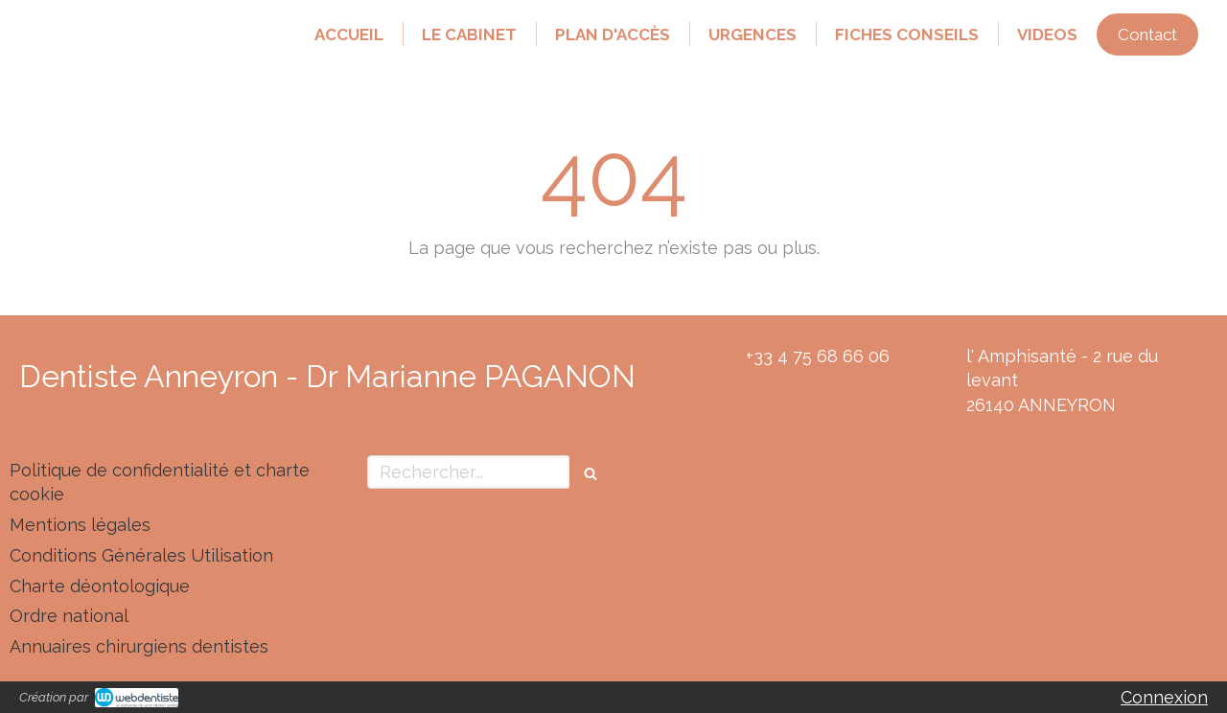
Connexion (1164, 697)
